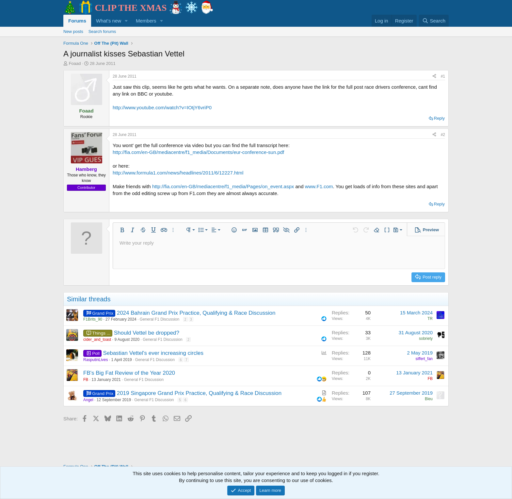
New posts (73, 31)
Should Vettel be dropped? (146, 333)
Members (146, 20)
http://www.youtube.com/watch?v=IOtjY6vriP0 (162, 107)
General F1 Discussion (159, 319)
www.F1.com (319, 186)
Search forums (102, 31)
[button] (126, 21)
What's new (108, 20)
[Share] (434, 76)
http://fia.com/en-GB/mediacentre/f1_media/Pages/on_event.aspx (223, 186)
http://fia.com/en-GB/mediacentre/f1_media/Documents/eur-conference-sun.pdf (198, 152)
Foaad (75, 63)
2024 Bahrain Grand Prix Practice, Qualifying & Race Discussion (196, 313)
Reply (439, 118)
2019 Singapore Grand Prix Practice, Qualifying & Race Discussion (199, 393)
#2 (443, 134)
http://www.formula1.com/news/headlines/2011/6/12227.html (178, 172)
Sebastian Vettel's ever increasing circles (153, 353)
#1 (443, 76)
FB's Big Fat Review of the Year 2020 (129, 373)
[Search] (434, 21)
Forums (77, 20)
